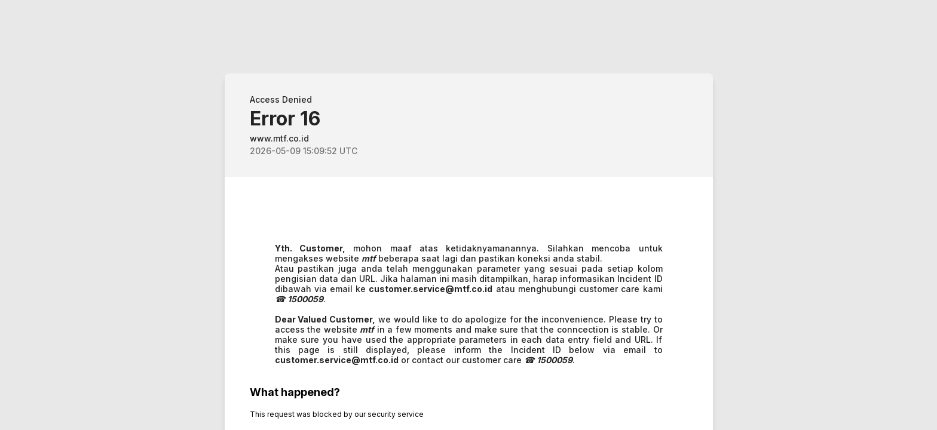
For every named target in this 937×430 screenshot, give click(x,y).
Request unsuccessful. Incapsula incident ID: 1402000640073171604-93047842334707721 (468, 215)
